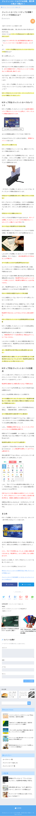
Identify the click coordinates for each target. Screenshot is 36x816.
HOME (18, 808)
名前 (3, 660)
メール (4, 667)
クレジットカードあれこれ (16, 604)
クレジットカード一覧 (9, 766)
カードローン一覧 (8, 759)
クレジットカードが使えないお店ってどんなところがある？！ (20, 795)
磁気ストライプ (7, 611)
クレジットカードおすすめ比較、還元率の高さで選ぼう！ (18, 2)
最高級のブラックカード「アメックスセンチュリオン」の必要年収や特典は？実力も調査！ (17, 781)
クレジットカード (14, 609)
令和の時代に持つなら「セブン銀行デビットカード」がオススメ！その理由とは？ (20, 788)
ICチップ (5, 609)
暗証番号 (23, 609)
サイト (4, 674)
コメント (4, 647)
